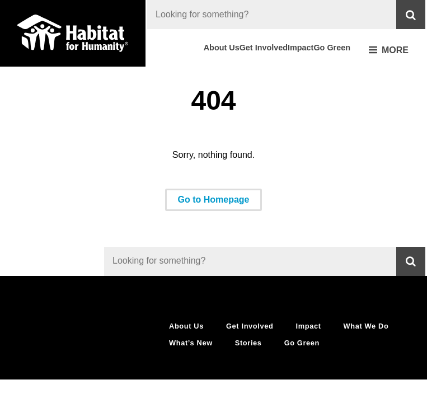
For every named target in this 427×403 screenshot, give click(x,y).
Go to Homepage (213, 199)
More (389, 50)
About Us (222, 47)
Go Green (331, 47)
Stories (248, 343)
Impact (300, 47)
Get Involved (264, 47)
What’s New (191, 343)
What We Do (366, 326)
